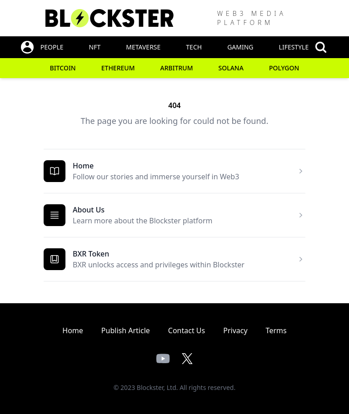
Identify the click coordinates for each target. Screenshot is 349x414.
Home (83, 166)
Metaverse (143, 47)
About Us (89, 210)
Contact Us (186, 330)
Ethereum (118, 68)
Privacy (235, 330)
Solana (231, 68)
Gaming (240, 47)
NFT (95, 47)
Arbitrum (176, 68)
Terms (276, 330)
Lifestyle (294, 47)
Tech (194, 47)
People (52, 47)
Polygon (284, 68)
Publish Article (125, 330)
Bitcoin (63, 68)
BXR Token (91, 254)
